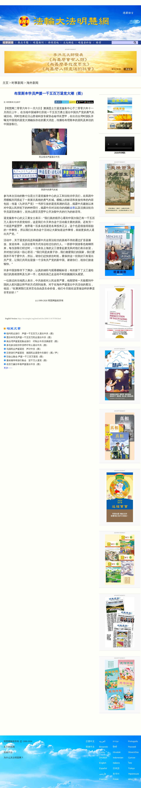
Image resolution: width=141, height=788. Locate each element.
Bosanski (103, 747)
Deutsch (103, 757)
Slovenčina (133, 752)
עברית (116, 741)
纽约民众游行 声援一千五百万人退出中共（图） (30, 333)
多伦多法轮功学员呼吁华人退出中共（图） (27, 345)
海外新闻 (32, 82)
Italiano (116, 763)
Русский (132, 747)
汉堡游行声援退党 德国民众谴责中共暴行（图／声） (32, 353)
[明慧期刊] (38, 43)
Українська (133, 774)
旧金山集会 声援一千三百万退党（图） (25, 356)
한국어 (116, 774)
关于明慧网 (9, 747)
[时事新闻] (7, 43)
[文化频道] (68, 43)
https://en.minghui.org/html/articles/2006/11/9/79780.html (39, 319)
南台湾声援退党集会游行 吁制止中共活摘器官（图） (32, 341)
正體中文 (90, 741)
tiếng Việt (132, 779)
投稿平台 (8, 752)
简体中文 (90, 747)
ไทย (130, 763)
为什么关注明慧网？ (14, 757)
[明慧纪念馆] (84, 43)
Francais (103, 779)
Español (103, 768)
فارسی (102, 774)
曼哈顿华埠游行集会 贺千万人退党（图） (27, 360)
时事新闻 (17, 82)
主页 (6, 82)
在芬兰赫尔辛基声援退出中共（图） (24, 364)
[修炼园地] (53, 43)
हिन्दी (115, 747)
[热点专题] (23, 43)
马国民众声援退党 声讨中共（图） (24, 349)
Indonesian (118, 757)
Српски (131, 757)
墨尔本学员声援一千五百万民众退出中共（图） (29, 337)
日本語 (116, 768)
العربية (102, 741)
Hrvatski (116, 752)
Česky (102, 752)
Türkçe (131, 768)
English (102, 763)
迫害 (72, 207)
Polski (116, 779)
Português (133, 741)
